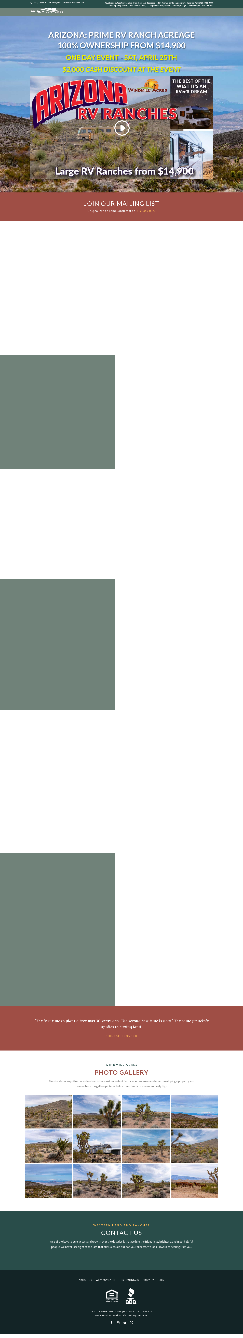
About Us (85, 1279)
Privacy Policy (154, 1279)
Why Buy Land (105, 1279)
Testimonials (129, 1279)
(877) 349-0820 (146, 211)
